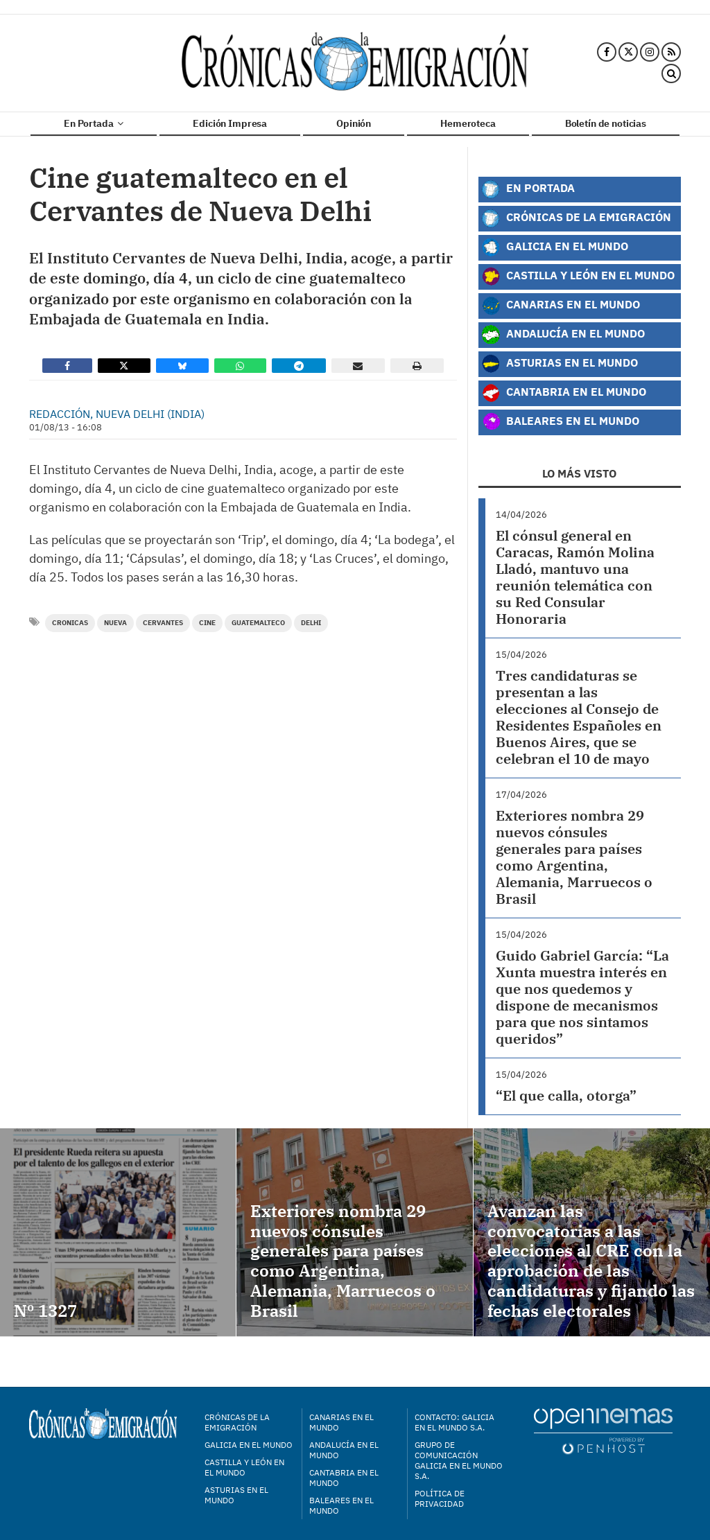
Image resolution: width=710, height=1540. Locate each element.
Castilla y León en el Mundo (578, 276)
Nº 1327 (45, 1311)
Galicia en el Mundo (554, 247)
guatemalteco (258, 622)
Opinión (353, 123)
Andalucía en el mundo (344, 1450)
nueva (115, 622)
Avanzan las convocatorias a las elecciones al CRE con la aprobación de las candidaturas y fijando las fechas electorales (591, 1261)
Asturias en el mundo (236, 1495)
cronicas (70, 622)
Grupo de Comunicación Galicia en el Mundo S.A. (459, 1460)
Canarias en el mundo (341, 1422)
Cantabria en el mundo (344, 1477)
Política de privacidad (440, 1498)
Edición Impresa (230, 123)
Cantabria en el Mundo (563, 393)
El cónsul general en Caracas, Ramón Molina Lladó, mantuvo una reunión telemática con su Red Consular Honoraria (575, 577)
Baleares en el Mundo (560, 422)
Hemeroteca (468, 123)
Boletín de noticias (605, 123)
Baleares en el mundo (341, 1505)
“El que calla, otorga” (566, 1095)
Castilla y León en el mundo (244, 1467)
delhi (311, 622)
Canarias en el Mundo (560, 305)
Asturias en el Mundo (559, 364)
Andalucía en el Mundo (563, 334)
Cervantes (163, 622)
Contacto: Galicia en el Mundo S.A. (454, 1422)
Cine (207, 622)
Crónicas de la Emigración (576, 218)
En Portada (93, 123)
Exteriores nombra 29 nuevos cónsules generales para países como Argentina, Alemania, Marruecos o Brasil (574, 857)
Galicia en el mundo (249, 1445)
